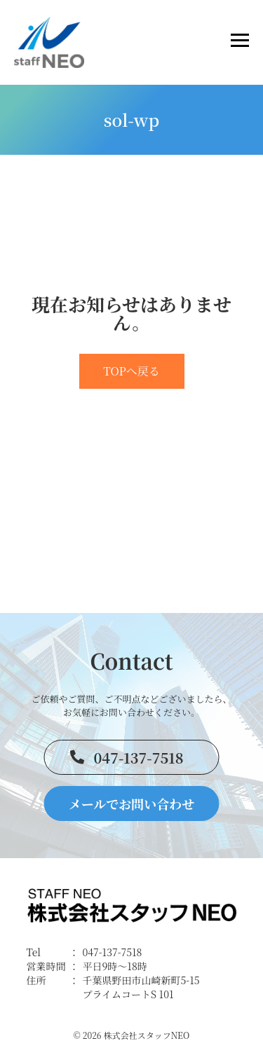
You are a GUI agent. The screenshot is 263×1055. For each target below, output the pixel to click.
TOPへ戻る (131, 371)
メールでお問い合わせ (132, 803)
